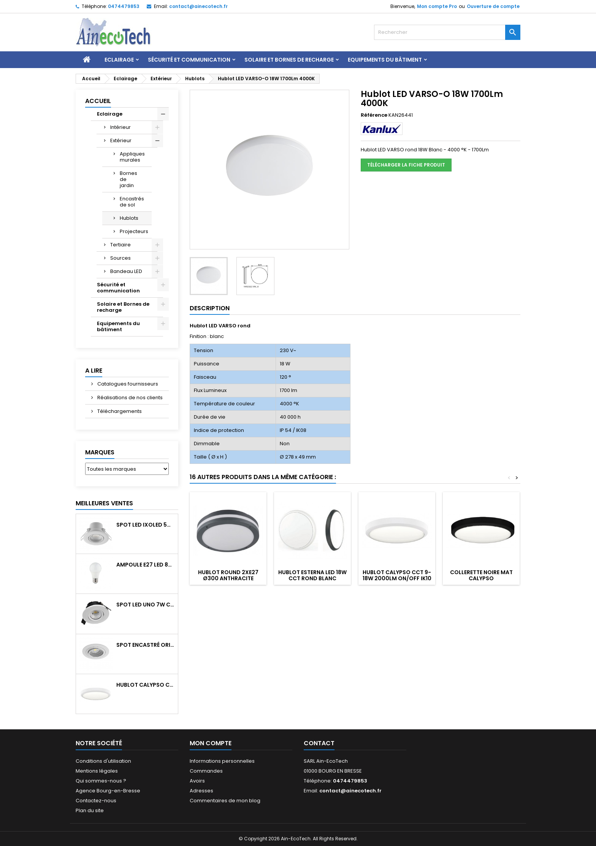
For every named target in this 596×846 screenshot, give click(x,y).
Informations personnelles (222, 761)
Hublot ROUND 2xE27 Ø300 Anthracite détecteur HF (228, 578)
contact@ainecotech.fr (198, 6)
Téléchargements (119, 411)
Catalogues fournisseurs (127, 383)
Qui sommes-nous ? (101, 780)
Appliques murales (132, 156)
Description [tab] (210, 308)
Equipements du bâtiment (385, 59)
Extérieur (121, 140)
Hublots (129, 218)
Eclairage (119, 59)
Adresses (201, 790)
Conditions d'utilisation (103, 761)
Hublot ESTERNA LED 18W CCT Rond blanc (312, 575)
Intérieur (120, 127)
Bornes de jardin (128, 179)
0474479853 (123, 6)
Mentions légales (97, 771)
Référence (374, 115)
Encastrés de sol (132, 201)
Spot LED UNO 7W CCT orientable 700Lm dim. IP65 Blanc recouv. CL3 (145, 605)
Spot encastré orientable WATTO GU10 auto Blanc (145, 645)
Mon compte (210, 743)
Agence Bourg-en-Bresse (108, 790)
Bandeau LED (126, 271)
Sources (120, 258)
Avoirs (197, 780)
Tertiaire (120, 244)
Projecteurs (134, 231)
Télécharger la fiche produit (406, 165)
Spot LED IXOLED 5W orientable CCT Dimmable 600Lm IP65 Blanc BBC (145, 525)
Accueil (98, 101)
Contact (319, 743)
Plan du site (90, 810)
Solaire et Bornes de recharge (289, 59)
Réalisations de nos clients (129, 397)
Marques (99, 452)
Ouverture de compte (493, 6)
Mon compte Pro (437, 6)
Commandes (206, 771)
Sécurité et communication (189, 59)
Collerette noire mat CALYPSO (481, 575)
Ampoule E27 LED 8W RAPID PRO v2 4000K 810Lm (145, 565)
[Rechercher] (447, 32)
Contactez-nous (96, 800)
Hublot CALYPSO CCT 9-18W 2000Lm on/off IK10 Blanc (145, 685)
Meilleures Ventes (104, 503)
